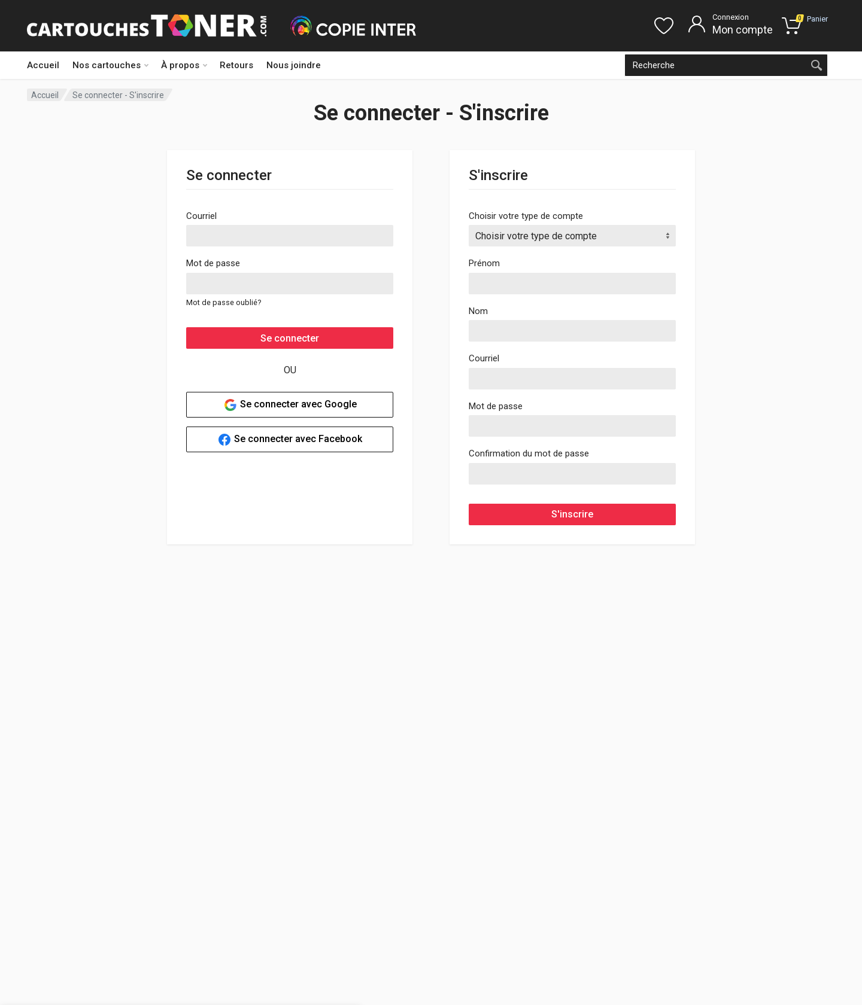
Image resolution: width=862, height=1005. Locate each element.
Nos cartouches (110, 65)
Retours (236, 65)
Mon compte (742, 29)
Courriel (201, 216)
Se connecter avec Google (290, 405)
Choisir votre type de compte (526, 216)
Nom (478, 311)
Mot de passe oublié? (223, 302)
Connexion (730, 17)
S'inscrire (572, 514)
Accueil (43, 65)
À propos (184, 65)
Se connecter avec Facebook (289, 440)
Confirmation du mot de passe (529, 453)
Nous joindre (293, 65)
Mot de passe (213, 263)
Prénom (484, 263)
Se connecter (289, 338)
